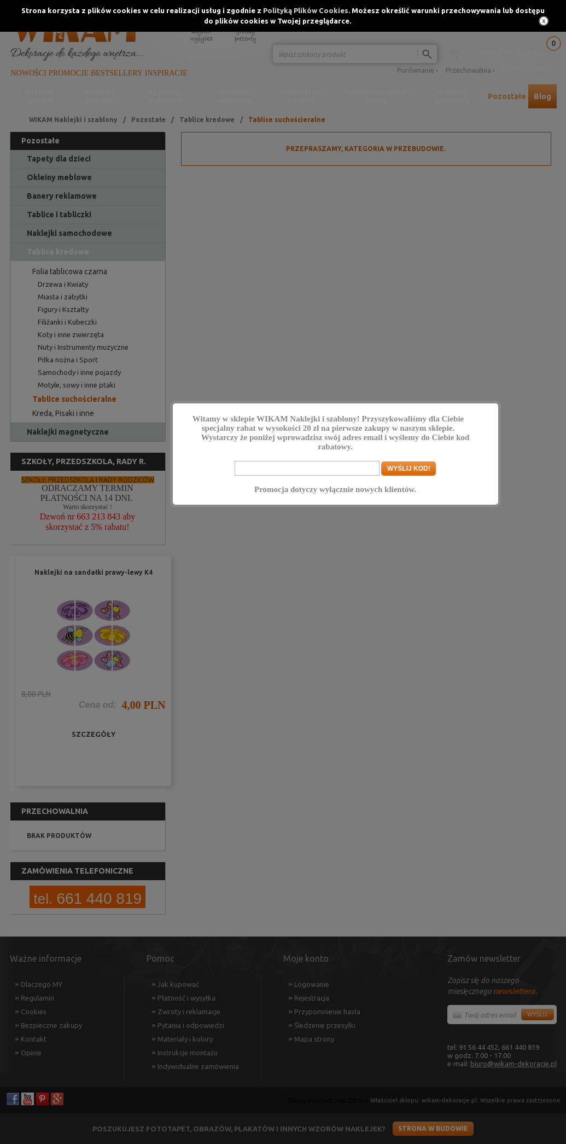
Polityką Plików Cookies (305, 10)
